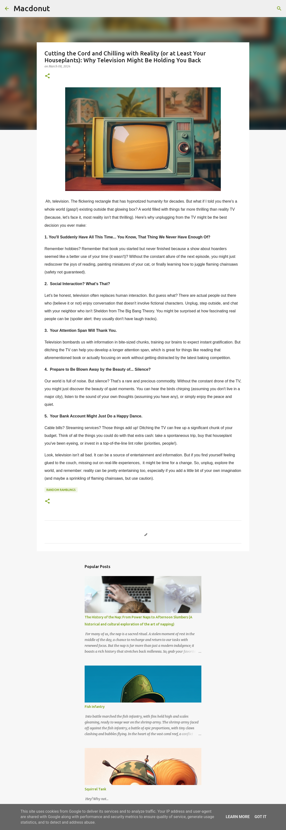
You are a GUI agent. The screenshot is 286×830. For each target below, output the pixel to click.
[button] (47, 76)
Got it (260, 816)
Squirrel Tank (95, 789)
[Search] (57, 8)
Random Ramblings (61, 489)
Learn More (238, 816)
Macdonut (32, 8)
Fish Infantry (95, 707)
